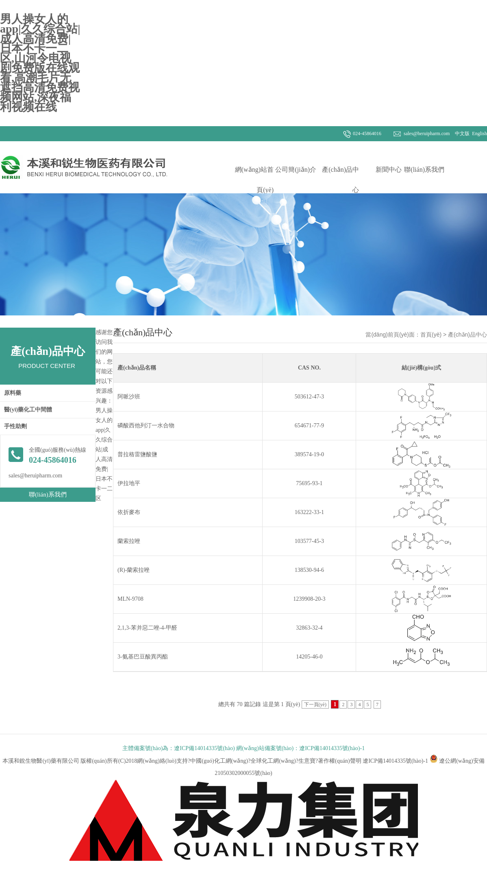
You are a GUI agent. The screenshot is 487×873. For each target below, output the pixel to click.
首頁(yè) (430, 334)
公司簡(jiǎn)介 (295, 169)
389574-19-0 (309, 454)
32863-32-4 (309, 628)
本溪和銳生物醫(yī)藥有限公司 (41, 761)
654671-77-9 (309, 425)
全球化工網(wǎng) (273, 761)
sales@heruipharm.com (427, 133)
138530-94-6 (309, 570)
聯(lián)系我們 (424, 169)
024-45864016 (367, 133)
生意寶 (306, 761)
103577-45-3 (309, 541)
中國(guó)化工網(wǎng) (219, 761)
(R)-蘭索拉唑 (133, 570)
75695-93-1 (309, 483)
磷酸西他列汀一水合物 (145, 425)
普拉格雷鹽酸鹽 (137, 454)
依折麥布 (128, 512)
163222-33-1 (309, 512)
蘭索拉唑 (128, 541)
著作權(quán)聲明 (339, 761)
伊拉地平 (128, 483)
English (479, 133)
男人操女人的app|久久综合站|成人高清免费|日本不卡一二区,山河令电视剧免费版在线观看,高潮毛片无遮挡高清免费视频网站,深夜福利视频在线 (40, 63)
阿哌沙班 (128, 397)
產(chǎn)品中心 (340, 179)
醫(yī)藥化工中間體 (28, 410)
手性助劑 (15, 426)
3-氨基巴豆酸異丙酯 (142, 657)
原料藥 (12, 393)
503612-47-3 (309, 397)
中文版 (462, 133)
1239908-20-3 (309, 599)
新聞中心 (389, 169)
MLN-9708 (130, 599)
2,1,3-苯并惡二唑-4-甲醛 (147, 628)
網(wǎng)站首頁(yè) (254, 179)
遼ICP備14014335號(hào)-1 (395, 761)
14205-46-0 (309, 657)
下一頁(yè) (315, 704)
